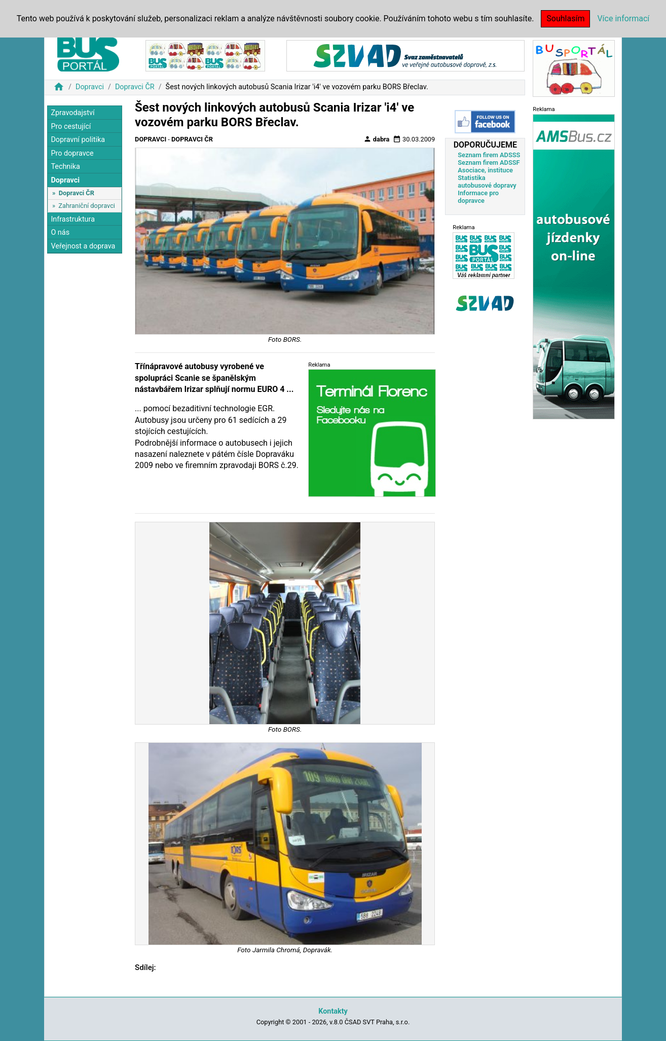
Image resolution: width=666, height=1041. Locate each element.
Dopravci (90, 87)
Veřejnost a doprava (83, 246)
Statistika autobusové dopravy (487, 181)
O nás (60, 232)
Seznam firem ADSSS (489, 155)
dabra (376, 139)
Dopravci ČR (135, 87)
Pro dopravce (72, 153)
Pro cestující (71, 126)
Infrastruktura (73, 219)
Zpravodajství (72, 113)
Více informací (623, 18)
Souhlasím (565, 18)
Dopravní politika (78, 139)
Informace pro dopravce (478, 196)
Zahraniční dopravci (86, 205)
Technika (65, 166)
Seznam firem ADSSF (489, 162)
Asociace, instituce (485, 170)
